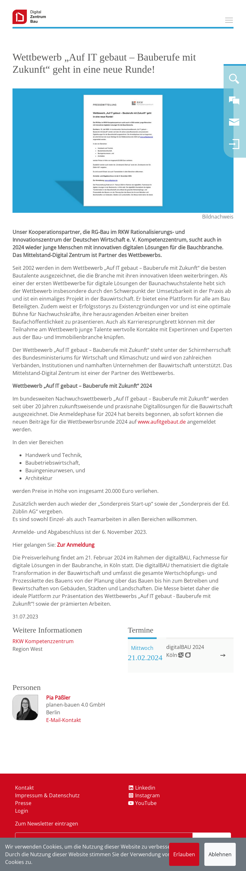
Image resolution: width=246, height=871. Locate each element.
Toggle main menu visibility (229, 19)
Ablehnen (220, 854)
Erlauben (184, 854)
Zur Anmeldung (75, 544)
